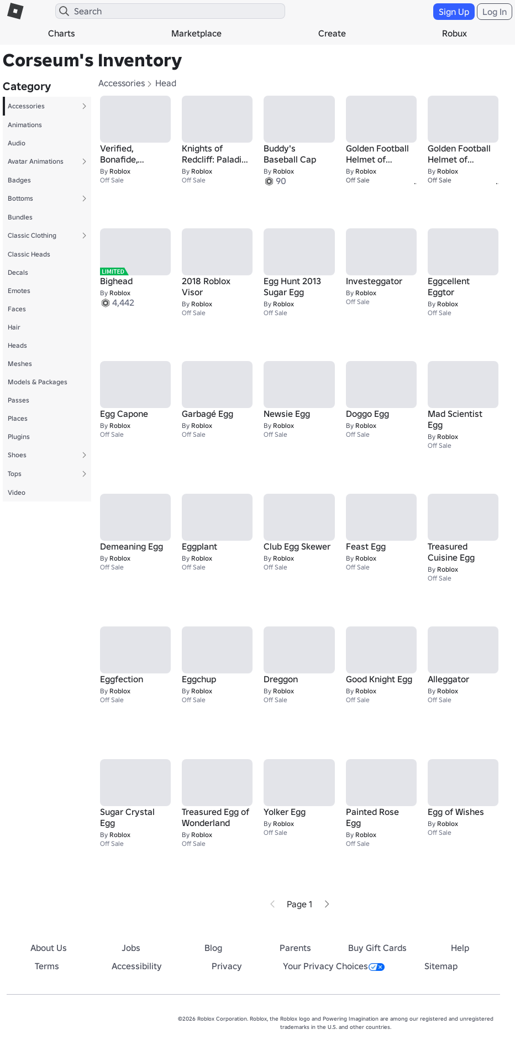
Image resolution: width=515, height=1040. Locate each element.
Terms (47, 965)
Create (332, 33)
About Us (48, 947)
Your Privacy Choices (334, 965)
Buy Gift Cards (377, 947)
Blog (213, 947)
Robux (454, 33)
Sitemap (441, 965)
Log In (494, 11)
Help (460, 947)
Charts (61, 33)
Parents (295, 947)
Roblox (119, 171)
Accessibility (137, 965)
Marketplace (196, 33)
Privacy (227, 965)
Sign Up (454, 11)
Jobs (131, 947)
